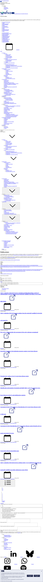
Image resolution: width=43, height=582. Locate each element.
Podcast (7, 72)
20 (2, 489)
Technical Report (22, 271)
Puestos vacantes (6, 124)
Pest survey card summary (33, 270)
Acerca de (5, 53)
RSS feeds (5, 546)
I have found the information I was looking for (9, 509)
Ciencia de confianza (9, 143)
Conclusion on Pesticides (11, 269)
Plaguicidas (6, 185)
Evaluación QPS (6, 101)
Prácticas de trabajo (9, 56)
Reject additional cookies (37, 576)
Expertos (5, 120)
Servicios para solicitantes (8, 98)
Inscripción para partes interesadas (11, 116)
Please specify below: (3, 523)
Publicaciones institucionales (10, 62)
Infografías (7, 73)
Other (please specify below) (6, 511)
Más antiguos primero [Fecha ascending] (5, 288)
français (3, 28)
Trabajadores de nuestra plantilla (9, 121)
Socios (5, 63)
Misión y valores (8, 54)
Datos (33, 265)
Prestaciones (6, 119)
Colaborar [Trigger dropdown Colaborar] (11, 218)
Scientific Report (10, 271)
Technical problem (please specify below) (8, 517)
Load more (2, 503)
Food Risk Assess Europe (11, 257)
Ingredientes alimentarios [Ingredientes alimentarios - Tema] (10, 310)
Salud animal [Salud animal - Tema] (14, 367)
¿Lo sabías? (2, 4)
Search (1, 261)
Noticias (7, 70)
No (2, 506)
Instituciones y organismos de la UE (11, 65)
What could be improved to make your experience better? (8, 528)
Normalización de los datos (8, 90)
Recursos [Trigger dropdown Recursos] (11, 191)
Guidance (37, 269)
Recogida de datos (7, 91)
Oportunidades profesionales (6, 117)
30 (2, 490)
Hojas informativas (9, 74)
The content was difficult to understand (8, 515)
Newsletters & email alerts (8, 545)
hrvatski (5, 30)
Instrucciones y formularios (10, 106)
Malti (5, 35)
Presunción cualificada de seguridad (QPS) (10, 86)
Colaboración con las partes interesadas (12, 67)
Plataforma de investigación (8, 112)
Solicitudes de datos (7, 227)
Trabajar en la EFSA (7, 118)
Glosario (5, 87)
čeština (5, 23)
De (0, 277)
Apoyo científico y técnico (8, 108)
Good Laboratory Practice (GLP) (9, 102)
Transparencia (8, 55)
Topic (1, 263)
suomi (5, 41)
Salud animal (6, 180)
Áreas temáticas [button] (11, 178)
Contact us (5, 548)
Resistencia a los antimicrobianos (9, 82)
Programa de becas (7, 109)
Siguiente (3, 501)
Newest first (2, 287)
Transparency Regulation (8, 539)
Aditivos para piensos (3, 265)
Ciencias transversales (15, 265)
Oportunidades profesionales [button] (13, 240)
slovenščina (5, 40)
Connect (5, 9)
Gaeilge (5, 29)
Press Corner (6, 75)
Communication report (3, 269)
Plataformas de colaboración (10, 114)
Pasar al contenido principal (4, 0)
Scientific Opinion (5, 271)
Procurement (6, 543)
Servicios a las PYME (9, 99)
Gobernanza (6, 58)
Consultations (6, 542)
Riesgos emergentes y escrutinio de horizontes (14, 266)
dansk (5, 24)
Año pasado (10, 273)
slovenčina (6, 39)
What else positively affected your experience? (7, 527)
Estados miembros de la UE (10, 64)
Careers (5, 541)
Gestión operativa (8, 61)
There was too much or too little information (9, 516)
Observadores (6, 111)
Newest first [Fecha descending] (4, 289)
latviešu (5, 32)
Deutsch (3, 25)
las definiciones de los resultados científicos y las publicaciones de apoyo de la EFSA (26, 255)
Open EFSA (6, 7)
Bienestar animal (6, 181)
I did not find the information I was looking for (9, 514)
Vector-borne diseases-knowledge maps (16, 451)
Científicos (5, 243)
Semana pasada (2, 273)
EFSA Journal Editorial (18, 269)
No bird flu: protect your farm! (10, 78)
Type (1, 267)
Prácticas (5, 122)
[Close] (0, 18)
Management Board (7, 538)
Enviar (1, 282)
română (5, 38)
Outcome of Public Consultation (24, 270)
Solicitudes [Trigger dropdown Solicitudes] (11, 205)
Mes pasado (6, 273)
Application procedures (7, 97)
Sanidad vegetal (27, 266)
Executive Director (9, 60)
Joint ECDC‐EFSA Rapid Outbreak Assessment (9, 270)
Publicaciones (4, 201)
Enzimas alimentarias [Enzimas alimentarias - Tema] (3, 310)
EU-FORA (23, 269)
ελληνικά (5, 27)
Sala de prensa (4, 68)
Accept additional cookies (30, 576)
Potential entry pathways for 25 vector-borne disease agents (21, 376)
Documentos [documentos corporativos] (6, 148)
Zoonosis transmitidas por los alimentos (10, 84)
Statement (18, 271)
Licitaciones (6, 222)
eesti (5, 26)
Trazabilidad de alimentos (10, 196)
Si (2, 505)
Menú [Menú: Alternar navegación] (1, 51)
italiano (3, 31)
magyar (5, 34)
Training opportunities (7, 95)
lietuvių (6, 33)
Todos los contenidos (7, 69)
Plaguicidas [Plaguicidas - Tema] (2, 348)
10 (2, 488)
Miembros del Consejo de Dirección (11, 59)
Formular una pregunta (9, 100)
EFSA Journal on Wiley (7, 550)
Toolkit (5, 211)
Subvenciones (6, 107)
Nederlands (6, 36)
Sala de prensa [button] (11, 161)
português (5, 37)
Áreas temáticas (4, 79)
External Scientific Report (32, 269)
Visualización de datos (9, 71)
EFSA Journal (6, 8)
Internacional (8, 153)
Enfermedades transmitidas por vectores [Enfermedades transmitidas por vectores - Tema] (6, 367)
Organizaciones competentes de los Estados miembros (14, 66)
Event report (26, 269)
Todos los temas (6, 80)
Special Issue (15, 271)
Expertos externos (8, 57)
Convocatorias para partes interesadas (11, 115)
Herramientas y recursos (7, 93)
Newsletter (18, 270)
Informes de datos (6, 89)
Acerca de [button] (10, 139)
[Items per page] (7, 483)
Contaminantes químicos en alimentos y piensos (11, 83)
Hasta (1, 279)
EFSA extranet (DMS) (7, 552)
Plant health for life (9, 77)
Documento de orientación (8, 92)
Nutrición (5, 85)
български (6, 22)
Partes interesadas (6, 113)
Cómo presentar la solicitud (8, 123)
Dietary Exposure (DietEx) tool (10, 94)
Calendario (10, 49)
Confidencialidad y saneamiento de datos (10, 103)
